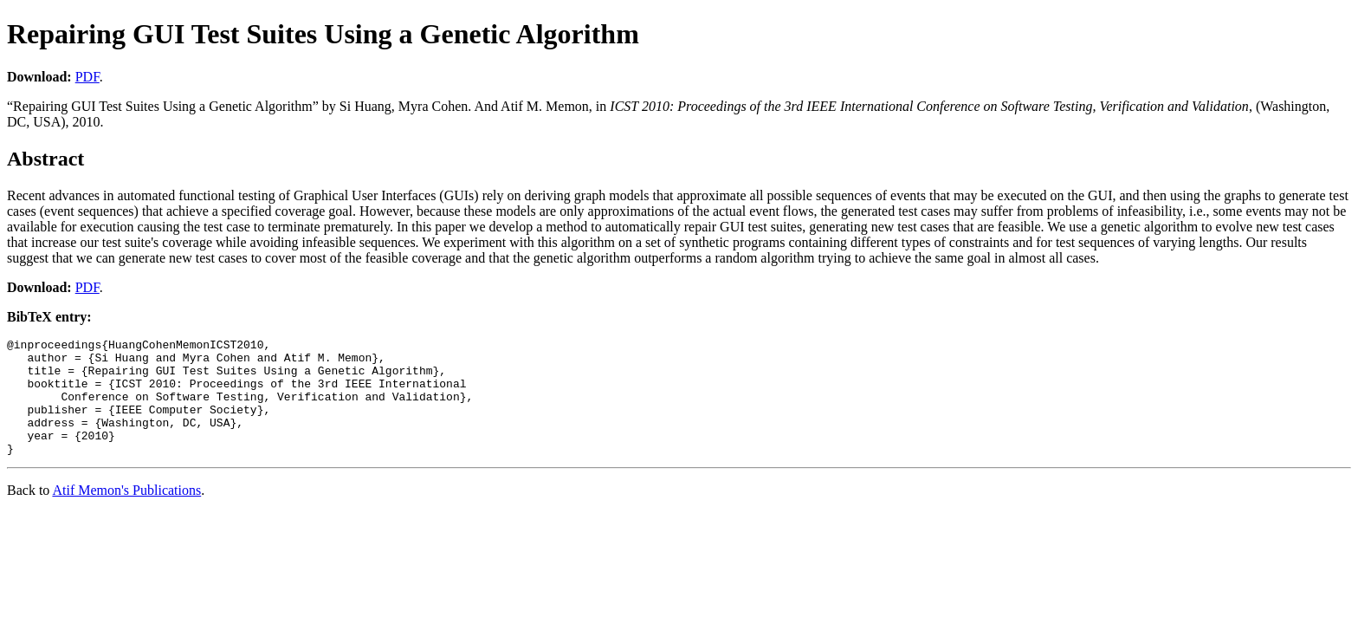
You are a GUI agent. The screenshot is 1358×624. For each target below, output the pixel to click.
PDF (87, 76)
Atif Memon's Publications (126, 513)
